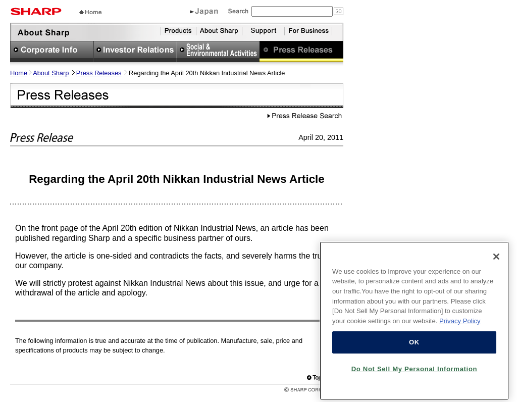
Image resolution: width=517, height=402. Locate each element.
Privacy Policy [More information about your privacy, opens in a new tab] (460, 325)
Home (18, 73)
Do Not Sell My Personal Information (414, 373)
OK (414, 346)
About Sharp (51, 73)
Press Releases (99, 73)
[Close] (496, 260)
